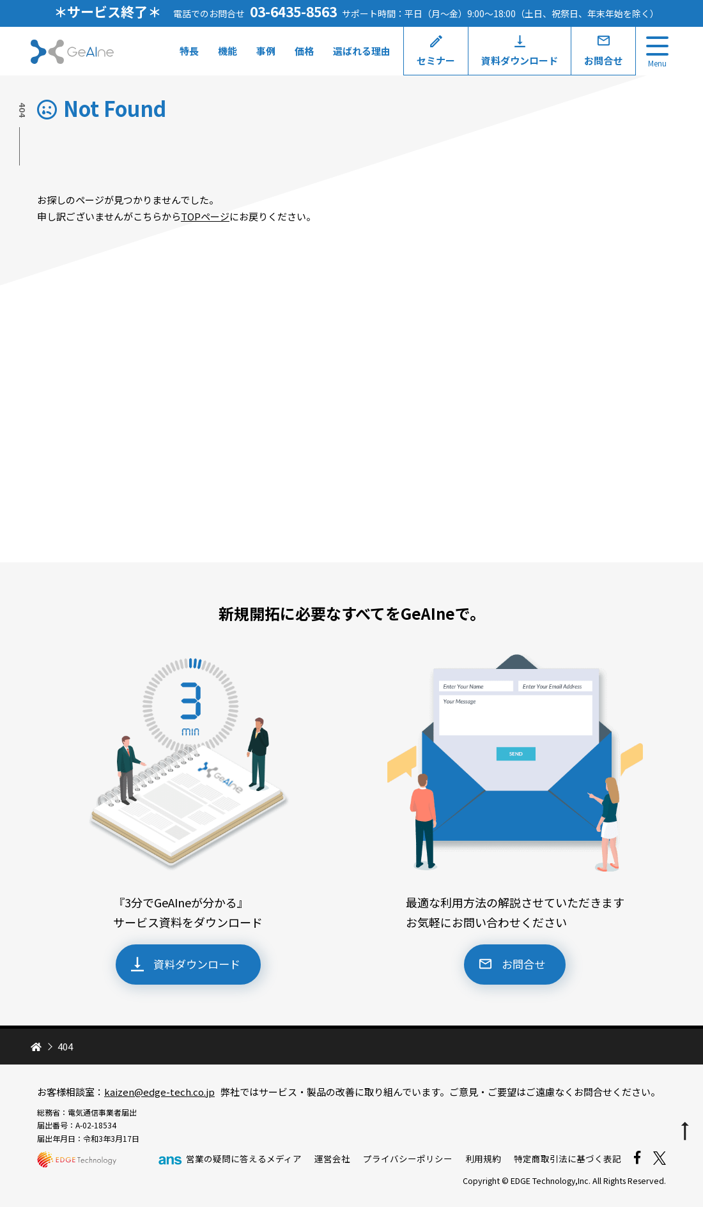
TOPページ (205, 216)
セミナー (434, 60)
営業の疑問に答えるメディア (229, 1158)
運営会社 (332, 1158)
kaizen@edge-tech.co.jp (159, 1091)
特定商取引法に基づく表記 (567, 1158)
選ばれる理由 (360, 51)
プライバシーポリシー (407, 1158)
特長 (187, 51)
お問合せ (601, 60)
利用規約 (483, 1158)
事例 (264, 51)
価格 (302, 51)
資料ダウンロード (517, 60)
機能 (225, 51)
